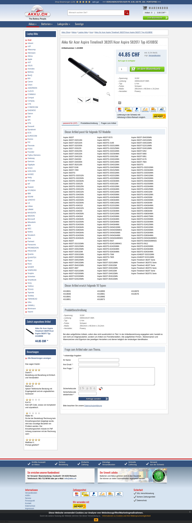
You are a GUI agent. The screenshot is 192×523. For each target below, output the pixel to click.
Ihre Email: (68, 364)
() (65, 2)
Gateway (31, 158)
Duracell (31, 126)
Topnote (31, 293)
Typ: (121, 84)
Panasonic (32, 245)
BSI (29, 78)
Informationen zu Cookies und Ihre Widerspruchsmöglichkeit (126, 516)
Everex (30, 139)
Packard (31, 241)
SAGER (31, 267)
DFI (29, 120)
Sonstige (79, 24)
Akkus (33, 24)
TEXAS (30, 289)
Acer (30, 40)
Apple (30, 59)
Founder (31, 152)
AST (29, 62)
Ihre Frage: (68, 368)
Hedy (30, 177)
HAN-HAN (32, 171)
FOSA (30, 149)
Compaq (31, 101)
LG (29, 203)
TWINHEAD (32, 299)
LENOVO (31, 200)
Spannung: (123, 78)
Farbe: (121, 86)
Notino (30, 232)
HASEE (31, 174)
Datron (30, 113)
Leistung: (123, 81)
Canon (30, 82)
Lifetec (30, 206)
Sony (30, 283)
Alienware (32, 53)
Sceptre (31, 273)
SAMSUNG (32, 270)
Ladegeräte (63, 24)
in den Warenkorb (149, 68)
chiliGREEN (32, 88)
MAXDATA (32, 213)
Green (30, 168)
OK (96, 520)
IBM (29, 193)
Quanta (30, 254)
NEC (29, 229)
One (29, 238)
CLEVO (31, 91)
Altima (30, 56)
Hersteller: (123, 91)
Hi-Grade (31, 181)
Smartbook (32, 280)
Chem (30, 85)
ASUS (30, 66)
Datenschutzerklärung (93, 406)
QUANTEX (32, 257)
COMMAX (32, 94)
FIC (29, 142)
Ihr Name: (67, 360)
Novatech (31, 235)
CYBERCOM (33, 107)
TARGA (31, 286)
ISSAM (30, 197)
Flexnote (31, 146)
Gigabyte (31, 165)
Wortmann (32, 309)
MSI (29, 225)
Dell (29, 117)
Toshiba (31, 296)
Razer (30, 261)
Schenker (31, 276)
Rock (30, 264)
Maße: (121, 89)
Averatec (31, 69)
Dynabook (32, 130)
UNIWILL (31, 305)
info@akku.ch (70, 478)
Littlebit (30, 209)
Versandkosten (154, 55)
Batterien (47, 24)
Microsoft (31, 219)
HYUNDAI (32, 190)
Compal (31, 98)
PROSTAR (32, 251)
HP (29, 184)
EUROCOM (32, 136)
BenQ (30, 75)
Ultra (29, 302)
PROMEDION (33, 248)
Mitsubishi (32, 222)
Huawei (31, 187)
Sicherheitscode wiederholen (69, 393)
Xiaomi (30, 312)
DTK (29, 123)
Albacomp (32, 50)
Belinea (31, 72)
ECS (29, 133)
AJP (29, 46)
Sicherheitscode (69, 389)
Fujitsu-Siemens (34, 155)
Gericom (31, 161)
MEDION (31, 216)
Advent (30, 43)
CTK (29, 104)
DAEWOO (32, 110)
